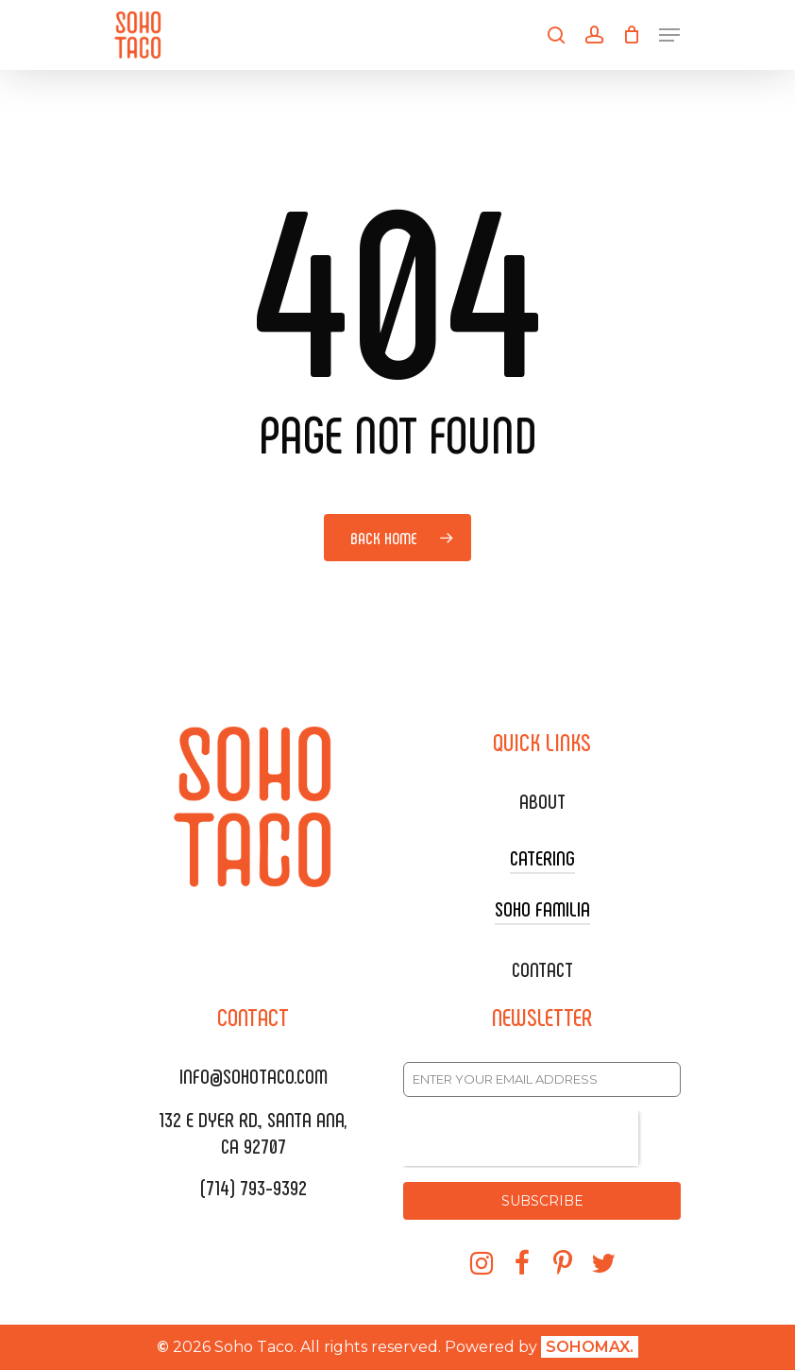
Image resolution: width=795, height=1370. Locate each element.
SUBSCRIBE (542, 1200)
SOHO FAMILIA (542, 908)
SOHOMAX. (590, 1347)
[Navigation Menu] (669, 35)
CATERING (542, 857)
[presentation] (520, 1138)
